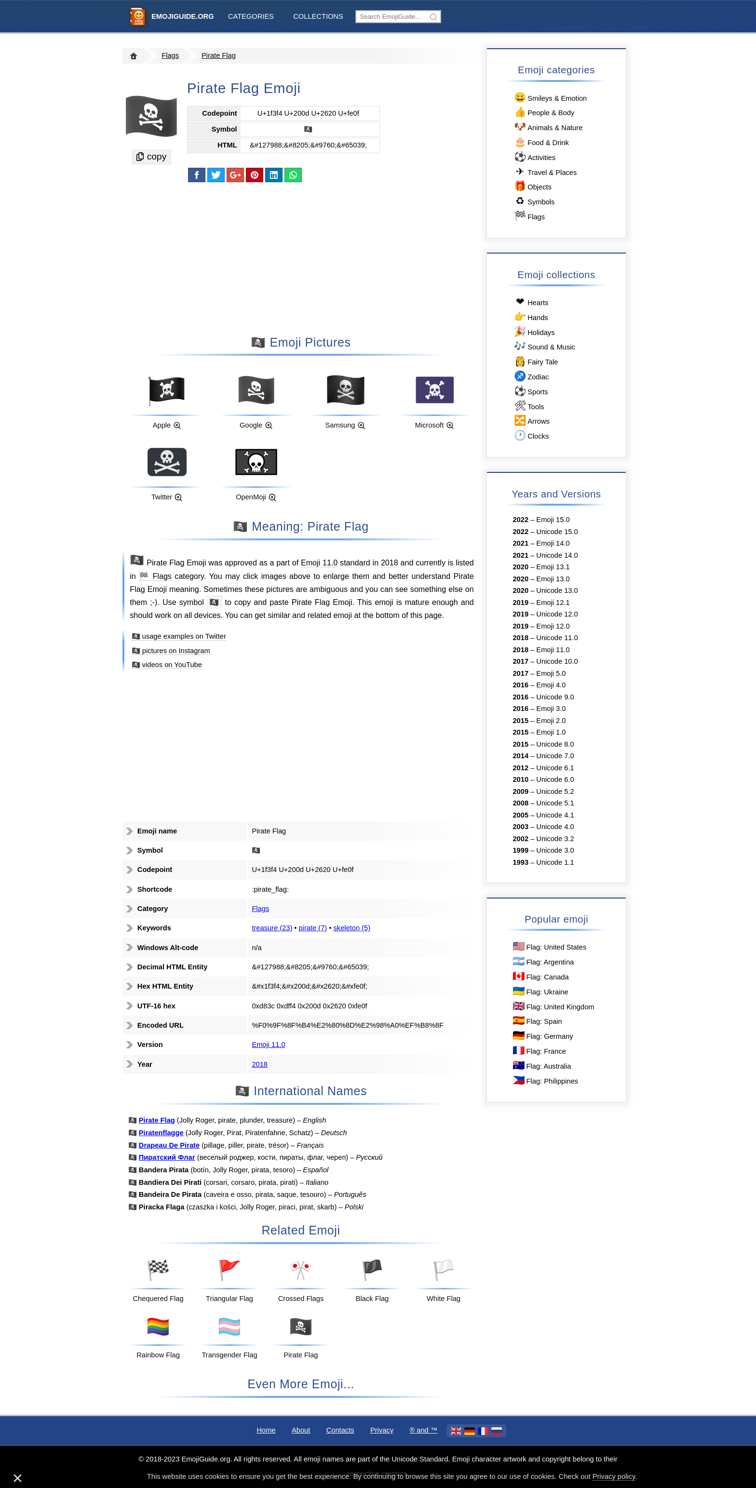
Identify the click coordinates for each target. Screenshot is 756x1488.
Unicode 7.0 (555, 756)
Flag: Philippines (545, 1080)
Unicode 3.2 (555, 839)
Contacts (340, 1430)
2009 (520, 791)
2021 (520, 543)
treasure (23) (272, 928)
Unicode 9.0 (555, 697)
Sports (530, 391)
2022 (520, 519)
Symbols (533, 201)
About (301, 1430)
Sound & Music (544, 346)
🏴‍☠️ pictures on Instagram (171, 651)
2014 (520, 756)
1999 (520, 850)
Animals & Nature (547, 127)
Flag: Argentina (543, 961)
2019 (520, 602)
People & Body (543, 112)
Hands (530, 316)
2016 (520, 685)
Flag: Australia (541, 1065)
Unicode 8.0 (555, 744)
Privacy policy (614, 1476)
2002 (520, 839)
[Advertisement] (300, 257)
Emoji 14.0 (552, 543)
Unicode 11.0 (557, 638)
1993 (520, 862)
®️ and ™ (423, 1430)
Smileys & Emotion (550, 97)
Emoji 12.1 (552, 602)
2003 (520, 827)
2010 (520, 779)
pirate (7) (313, 928)
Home (265, 1430)
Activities (534, 156)
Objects (532, 186)
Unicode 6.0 (555, 779)
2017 (520, 661)
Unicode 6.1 (555, 768)
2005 (520, 815)
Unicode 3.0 (555, 850)
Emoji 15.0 (552, 519)
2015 (520, 720)
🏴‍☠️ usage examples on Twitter (179, 636)
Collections (318, 16)
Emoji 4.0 (551, 685)
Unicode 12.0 (557, 614)
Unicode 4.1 (555, 815)
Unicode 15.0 (557, 532)
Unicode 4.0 (555, 827)
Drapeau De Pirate (169, 1145)
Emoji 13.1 (552, 567)
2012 (520, 768)
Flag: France (539, 1050)
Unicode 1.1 (555, 862)
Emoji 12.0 (552, 626)
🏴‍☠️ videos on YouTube (167, 665)
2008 (520, 803)
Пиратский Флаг (167, 1157)
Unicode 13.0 (557, 590)
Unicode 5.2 (555, 791)
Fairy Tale (535, 361)
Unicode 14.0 (557, 555)
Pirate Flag (219, 55)
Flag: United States (549, 946)
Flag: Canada (540, 976)
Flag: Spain (537, 1020)
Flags (170, 55)
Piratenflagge (161, 1133)
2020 (520, 567)
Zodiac (531, 376)
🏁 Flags (155, 576)
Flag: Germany (542, 1035)
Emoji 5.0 (551, 673)
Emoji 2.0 (551, 720)
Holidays (533, 331)
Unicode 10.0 (557, 661)
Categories (251, 16)
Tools (528, 406)
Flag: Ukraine (540, 991)
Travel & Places (545, 171)
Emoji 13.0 (552, 579)
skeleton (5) (352, 928)
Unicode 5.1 (555, 803)
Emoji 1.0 (551, 732)
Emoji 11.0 (319, 562)
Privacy (381, 1430)
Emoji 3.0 (551, 708)
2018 (389, 562)
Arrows (531, 420)
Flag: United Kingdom (553, 1006)
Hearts (530, 302)
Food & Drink (540, 141)
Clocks (531, 435)
